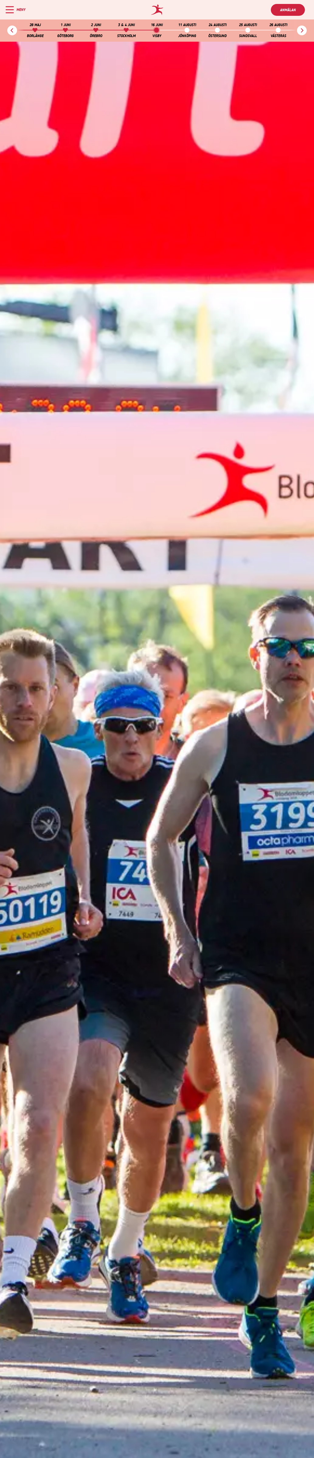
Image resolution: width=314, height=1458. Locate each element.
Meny (20, 10)
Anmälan (288, 10)
